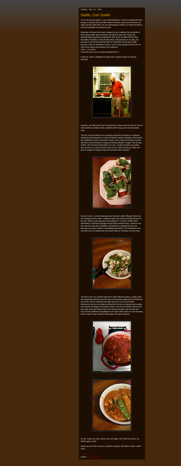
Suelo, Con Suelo (95, 15)
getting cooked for (94, 457)
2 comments (85, 454)
